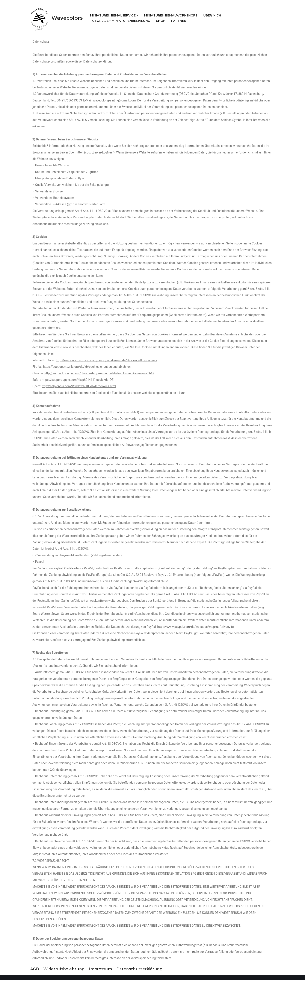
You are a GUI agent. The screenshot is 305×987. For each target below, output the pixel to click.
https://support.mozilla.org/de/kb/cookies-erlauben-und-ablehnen (87, 369)
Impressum (101, 976)
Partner (179, 21)
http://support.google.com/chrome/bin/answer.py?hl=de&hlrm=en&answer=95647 (99, 375)
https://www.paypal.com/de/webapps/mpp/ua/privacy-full (196, 631)
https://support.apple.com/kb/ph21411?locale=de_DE (77, 382)
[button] (137, 15)
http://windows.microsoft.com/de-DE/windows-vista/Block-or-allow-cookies (106, 362)
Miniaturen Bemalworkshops (171, 15)
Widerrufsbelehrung (64, 976)
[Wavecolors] (56, 18)
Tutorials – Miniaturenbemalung (120, 21)
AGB (34, 976)
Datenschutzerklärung (140, 976)
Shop (161, 21)
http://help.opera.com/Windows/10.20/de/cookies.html (79, 388)
